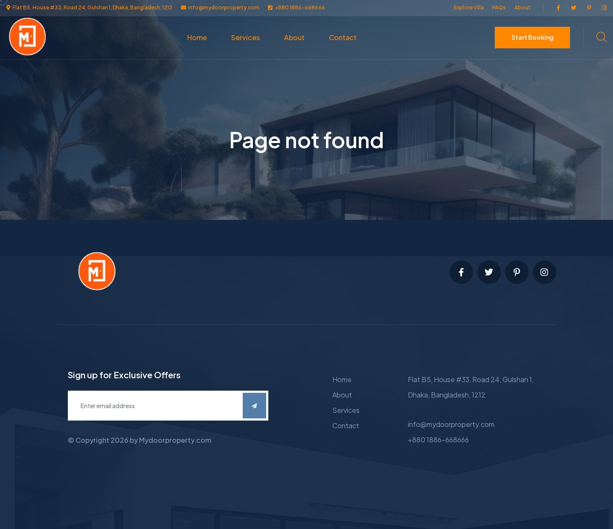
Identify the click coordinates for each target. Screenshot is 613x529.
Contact (343, 37)
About (522, 7)
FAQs (499, 7)
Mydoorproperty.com (175, 439)
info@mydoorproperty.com (451, 424)
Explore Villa (469, 7)
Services (245, 37)
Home (197, 37)
